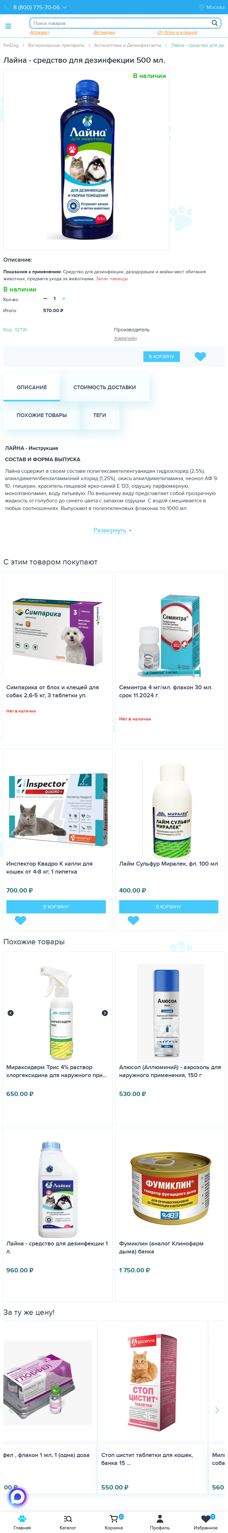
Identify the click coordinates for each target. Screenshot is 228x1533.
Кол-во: (11, 299)
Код (7, 329)
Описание (32, 387)
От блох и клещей (177, 32)
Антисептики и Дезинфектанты (127, 45)
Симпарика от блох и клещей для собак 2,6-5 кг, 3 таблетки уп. (52, 691)
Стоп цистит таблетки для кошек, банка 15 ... (53, 1459)
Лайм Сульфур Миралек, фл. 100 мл (168, 864)
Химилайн (125, 338)
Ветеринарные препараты (56, 45)
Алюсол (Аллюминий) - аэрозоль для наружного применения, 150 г (170, 1071)
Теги (99, 415)
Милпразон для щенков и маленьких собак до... (169, 1459)
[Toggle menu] (8, 26)
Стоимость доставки (104, 387)
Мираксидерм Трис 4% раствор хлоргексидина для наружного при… (56, 1071)
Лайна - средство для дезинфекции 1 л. (57, 1247)
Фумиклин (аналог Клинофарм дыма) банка (161, 1247)
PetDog (11, 45)
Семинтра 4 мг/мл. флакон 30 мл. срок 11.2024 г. (165, 691)
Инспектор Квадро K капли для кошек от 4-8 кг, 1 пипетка (49, 868)
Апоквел (39, 32)
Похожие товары (42, 415)
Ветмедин (104, 32)
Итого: (10, 310)
